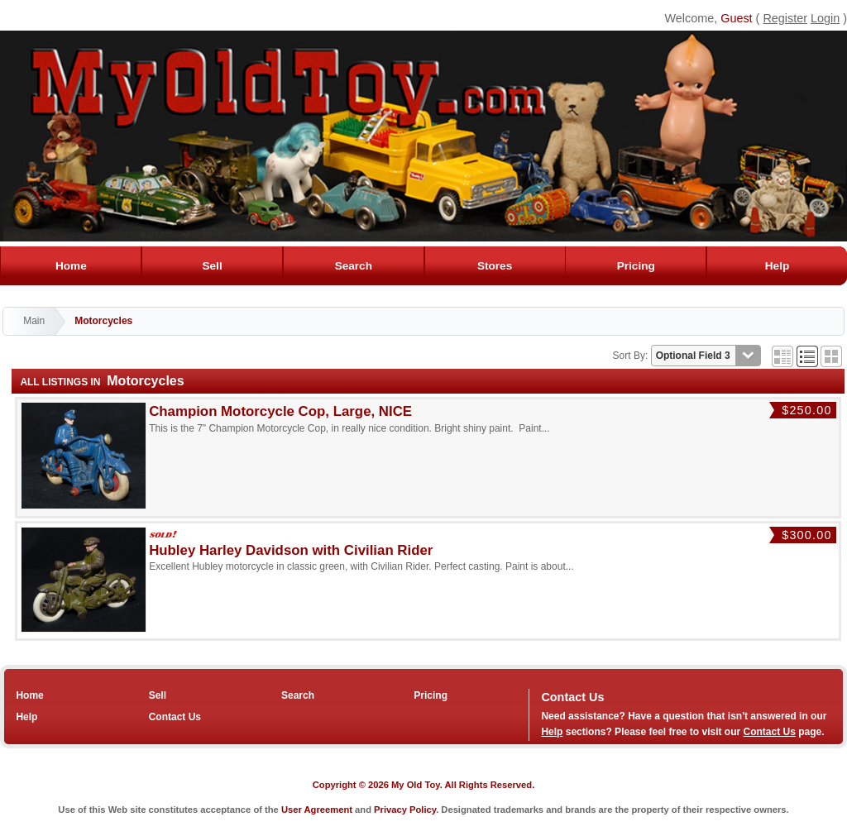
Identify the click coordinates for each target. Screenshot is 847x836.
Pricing (635, 266)
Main (34, 321)
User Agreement (316, 810)
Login (825, 18)
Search (353, 266)
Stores (494, 266)
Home (71, 266)
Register (785, 18)
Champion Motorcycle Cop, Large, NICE (280, 411)
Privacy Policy (405, 810)
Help (777, 266)
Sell (212, 266)
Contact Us (175, 717)
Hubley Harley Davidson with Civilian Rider (291, 550)
